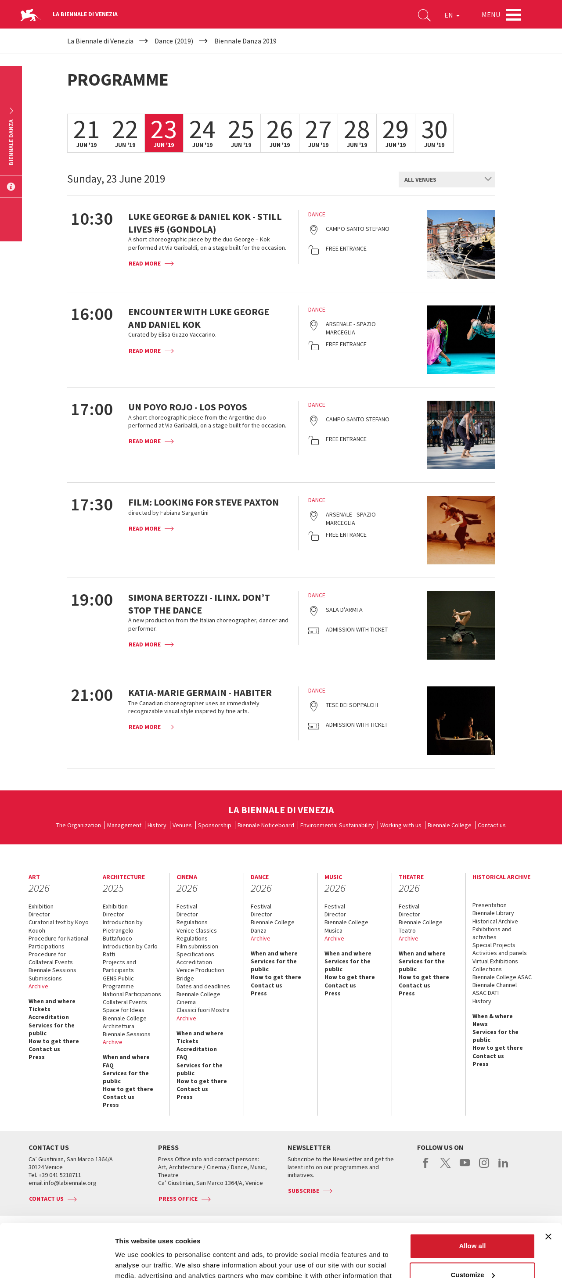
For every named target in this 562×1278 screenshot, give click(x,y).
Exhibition (41, 906)
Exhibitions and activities (492, 933)
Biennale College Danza (273, 926)
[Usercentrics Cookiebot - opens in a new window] (56, 1260)
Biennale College (450, 825)
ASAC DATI (485, 993)
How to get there (54, 1041)
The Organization (78, 825)
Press (37, 1057)
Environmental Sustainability (337, 825)
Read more (145, 263)
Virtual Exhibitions (495, 961)
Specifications (195, 954)
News (480, 1024)
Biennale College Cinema (198, 998)
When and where (52, 1001)
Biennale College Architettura (125, 1022)
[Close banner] (548, 1187)
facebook (426, 1167)
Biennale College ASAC (502, 977)
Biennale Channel (494, 985)
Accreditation (49, 1017)
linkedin (503, 1167)
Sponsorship (214, 825)
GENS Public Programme (118, 982)
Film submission (197, 946)
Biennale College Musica (346, 926)
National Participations (132, 994)
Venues (182, 825)
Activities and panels (499, 953)
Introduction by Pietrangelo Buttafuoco (123, 930)
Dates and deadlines (203, 986)
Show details (135, 1260)
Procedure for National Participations (58, 942)
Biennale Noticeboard (266, 825)
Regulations (192, 922)
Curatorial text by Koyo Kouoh (59, 926)
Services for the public (52, 1029)
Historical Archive (495, 921)
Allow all (472, 1196)
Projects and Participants (119, 966)
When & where (492, 1016)
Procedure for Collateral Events (51, 958)
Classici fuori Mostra (203, 1010)
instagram (484, 1167)
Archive (38, 986)
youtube (465, 1167)
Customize (473, 1224)
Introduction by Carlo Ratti (130, 950)
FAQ (108, 1065)
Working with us (401, 825)
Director (39, 914)
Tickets (39, 1009)
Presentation (489, 905)
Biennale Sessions (52, 970)
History (157, 825)
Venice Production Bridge (200, 974)
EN (452, 15)
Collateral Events (125, 1002)
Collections (487, 969)
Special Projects (493, 945)
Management (124, 825)
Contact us (492, 825)
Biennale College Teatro (421, 926)
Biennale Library (493, 913)
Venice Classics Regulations (197, 934)
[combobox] (447, 179)
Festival (187, 906)
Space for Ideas (123, 1010)
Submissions (45, 978)
